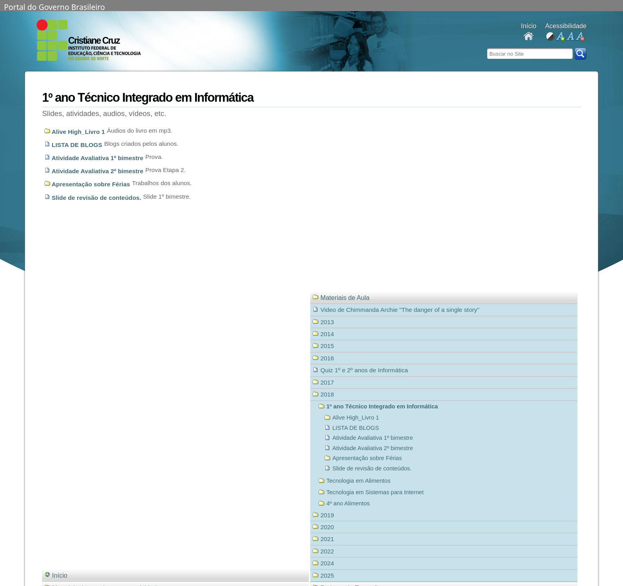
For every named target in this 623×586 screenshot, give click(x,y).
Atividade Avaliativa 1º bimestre (97, 158)
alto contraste (550, 37)
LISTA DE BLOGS (77, 144)
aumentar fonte (560, 37)
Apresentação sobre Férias (91, 184)
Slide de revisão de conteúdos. (96, 197)
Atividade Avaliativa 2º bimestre (97, 171)
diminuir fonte (580, 37)
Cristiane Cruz (94, 40)
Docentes (529, 37)
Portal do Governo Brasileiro (54, 6)
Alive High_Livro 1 (78, 131)
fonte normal (570, 37)
